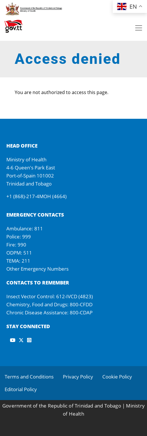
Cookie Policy (117, 376)
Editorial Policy (21, 389)
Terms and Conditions (29, 376)
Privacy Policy (78, 376)
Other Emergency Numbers (37, 268)
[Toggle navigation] (138, 27)
